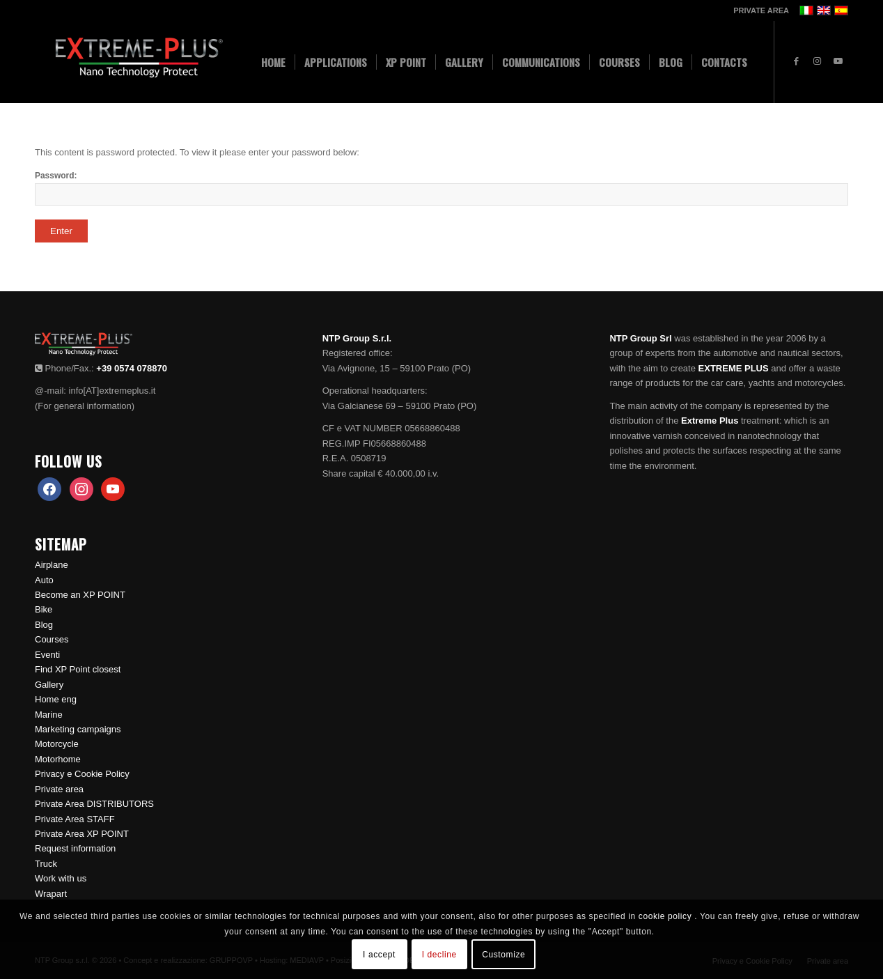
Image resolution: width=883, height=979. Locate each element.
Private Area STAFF (75, 819)
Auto (44, 580)
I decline (439, 954)
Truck (46, 863)
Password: (441, 188)
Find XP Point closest (77, 669)
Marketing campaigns (78, 729)
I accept (379, 954)
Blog (44, 624)
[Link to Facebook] (796, 61)
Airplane (51, 565)
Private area (59, 789)
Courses (51, 639)
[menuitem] (757, 10)
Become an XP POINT (80, 594)
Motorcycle (57, 744)
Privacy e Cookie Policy (82, 774)
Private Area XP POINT (82, 833)
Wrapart (51, 893)
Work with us (60, 878)
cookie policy (666, 916)
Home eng (56, 699)
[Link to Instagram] (816, 61)
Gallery (49, 684)
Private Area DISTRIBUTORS (94, 804)
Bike (43, 609)
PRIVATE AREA (761, 10)
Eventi (47, 654)
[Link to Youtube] (837, 61)
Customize (503, 954)
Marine (49, 714)
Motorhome (58, 759)
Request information (75, 848)
